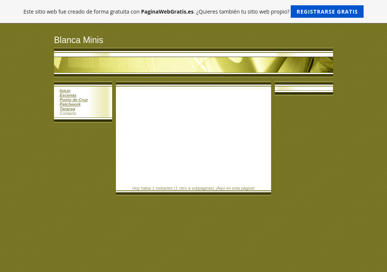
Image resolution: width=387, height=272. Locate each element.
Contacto (68, 113)
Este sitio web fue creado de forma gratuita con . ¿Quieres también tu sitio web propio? (193, 11)
